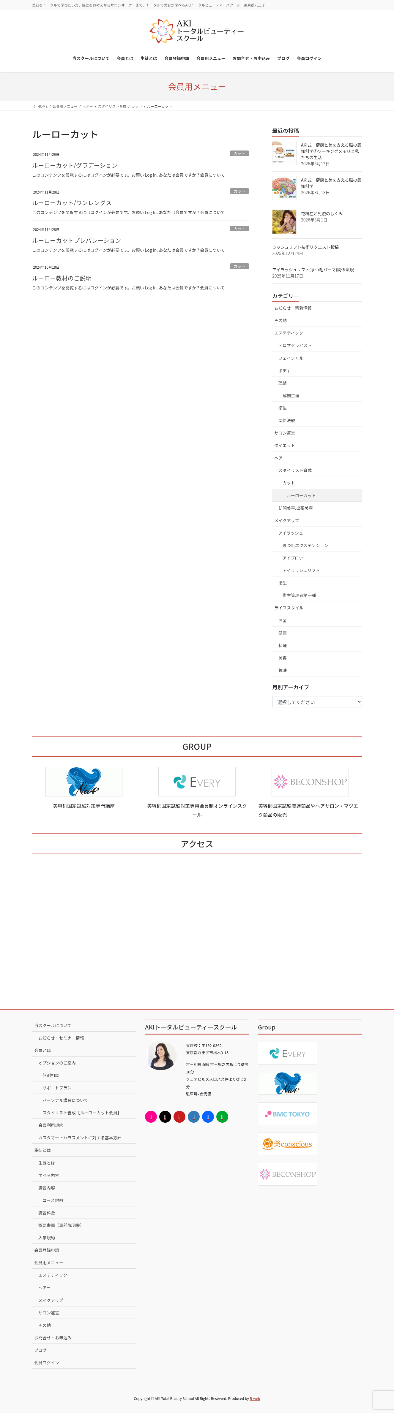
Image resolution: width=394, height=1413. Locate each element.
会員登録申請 (46, 1250)
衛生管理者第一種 (299, 595)
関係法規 (286, 420)
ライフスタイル (288, 608)
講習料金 (46, 1213)
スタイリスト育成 (295, 470)
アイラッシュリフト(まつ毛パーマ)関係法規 (313, 270)
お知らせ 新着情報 (293, 308)
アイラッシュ (290, 533)
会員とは (42, 1050)
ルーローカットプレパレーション (76, 240)
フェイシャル (290, 358)
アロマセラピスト (295, 345)
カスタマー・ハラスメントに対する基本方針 (80, 1137)
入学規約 (46, 1238)
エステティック (288, 333)
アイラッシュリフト (301, 570)
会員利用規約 (50, 1125)
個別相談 (50, 1075)
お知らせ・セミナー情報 (61, 1038)
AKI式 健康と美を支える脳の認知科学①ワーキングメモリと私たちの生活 (331, 151)
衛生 (282, 408)
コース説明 (52, 1200)
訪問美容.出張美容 (295, 508)
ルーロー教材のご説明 (62, 278)
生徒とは (42, 1150)
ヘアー (280, 458)
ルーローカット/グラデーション (74, 165)
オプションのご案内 (57, 1063)
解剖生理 (291, 395)
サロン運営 (284, 433)
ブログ (40, 1350)
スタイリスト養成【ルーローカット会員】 (82, 1113)
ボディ (284, 370)
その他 (280, 320)
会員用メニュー (48, 1262)
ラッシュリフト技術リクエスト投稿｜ (307, 247)
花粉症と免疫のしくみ (322, 213)
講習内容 (46, 1188)
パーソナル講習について (65, 1100)
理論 (282, 383)
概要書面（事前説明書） (61, 1225)
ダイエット (284, 445)
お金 (282, 620)
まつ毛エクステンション (305, 545)
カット (239, 153)
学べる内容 (48, 1175)
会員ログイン (46, 1363)
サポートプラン (57, 1088)
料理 (282, 645)
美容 (282, 658)
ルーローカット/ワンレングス (72, 202)
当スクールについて (53, 1025)
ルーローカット (301, 495)
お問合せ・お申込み (53, 1338)
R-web (255, 1398)
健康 (282, 633)
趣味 (282, 670)
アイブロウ (293, 558)
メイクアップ (286, 520)
